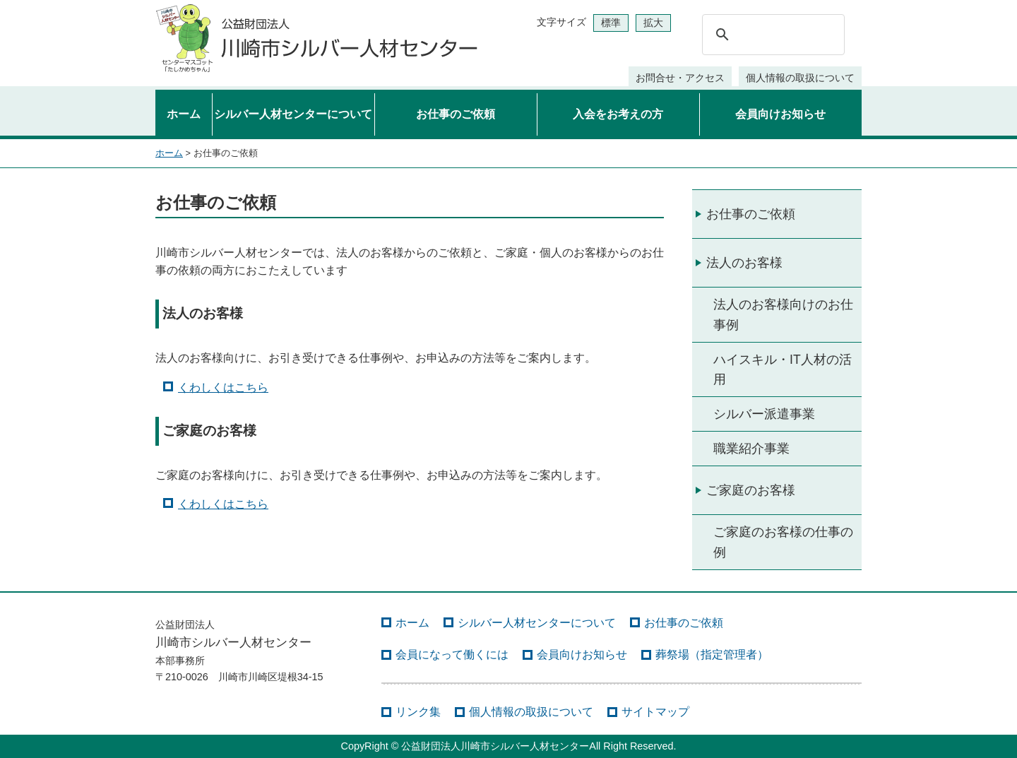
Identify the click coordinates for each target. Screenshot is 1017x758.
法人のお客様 (744, 263)
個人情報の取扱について (800, 77)
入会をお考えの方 (618, 114)
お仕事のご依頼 (455, 114)
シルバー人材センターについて (293, 114)
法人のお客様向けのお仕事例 (783, 314)
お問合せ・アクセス (680, 77)
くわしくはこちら (223, 387)
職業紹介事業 (751, 449)
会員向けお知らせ (780, 114)
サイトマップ (655, 712)
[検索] (771, 34)
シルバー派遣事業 (764, 414)
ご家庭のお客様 (750, 490)
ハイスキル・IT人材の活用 (782, 369)
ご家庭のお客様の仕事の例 (783, 542)
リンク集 (418, 712)
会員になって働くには (452, 655)
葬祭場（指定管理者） (711, 655)
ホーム (184, 114)
